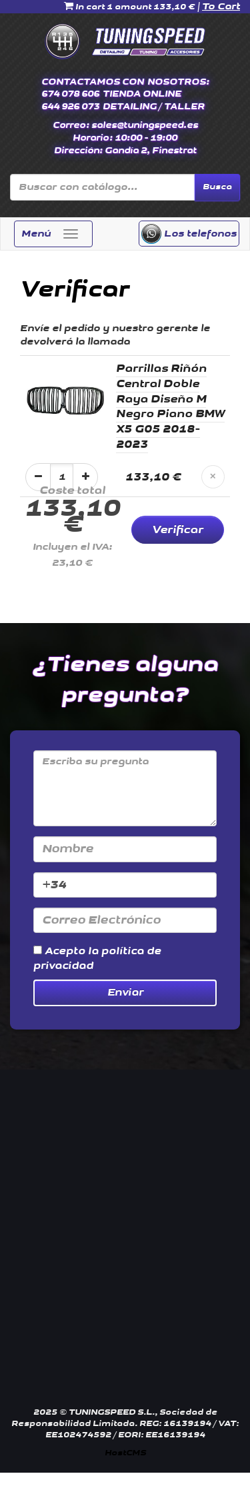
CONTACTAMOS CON (92, 82)
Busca (217, 187)
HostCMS (125, 1453)
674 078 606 (70, 94)
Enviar (125, 992)
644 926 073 (70, 106)
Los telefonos (189, 234)
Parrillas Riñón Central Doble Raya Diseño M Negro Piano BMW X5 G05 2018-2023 (170, 406)
